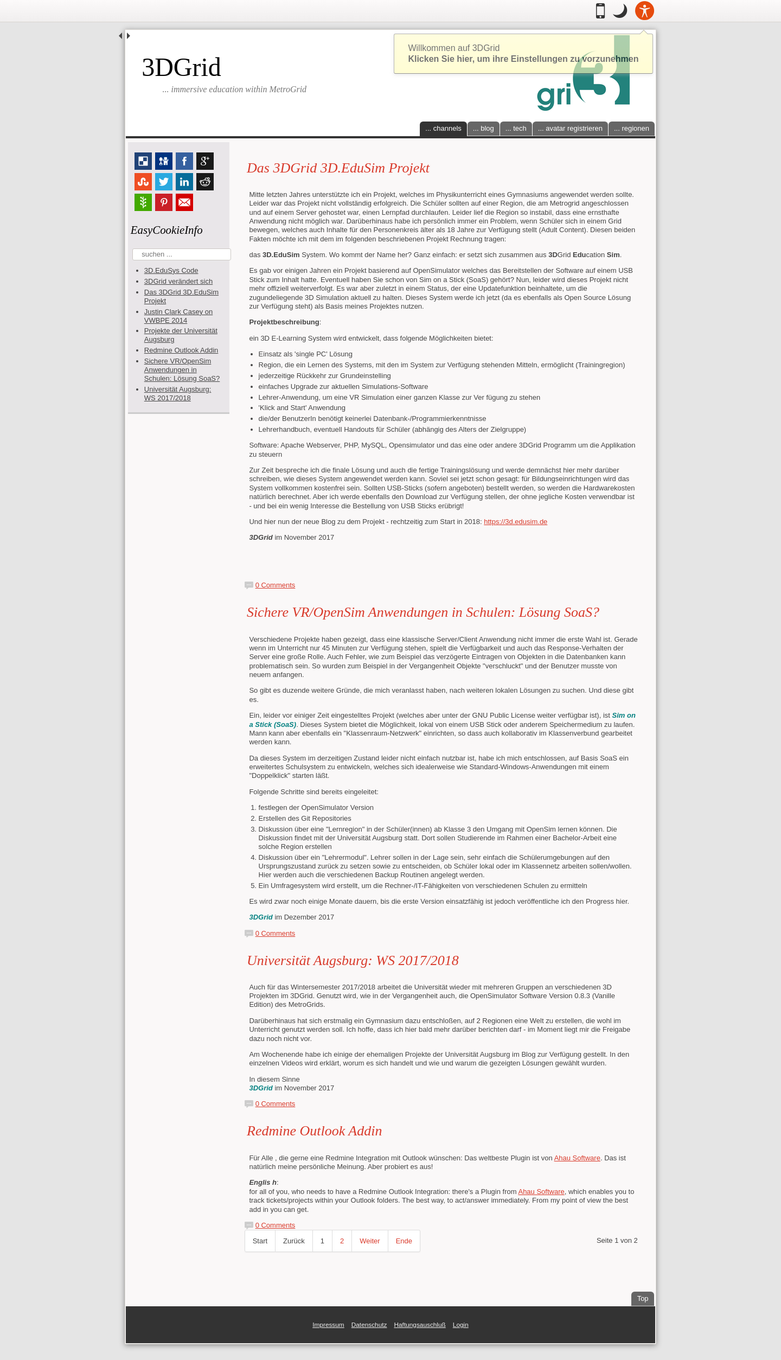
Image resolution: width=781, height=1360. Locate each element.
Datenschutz (369, 1325)
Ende (404, 1241)
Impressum (328, 1325)
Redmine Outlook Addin (181, 350)
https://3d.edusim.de (515, 522)
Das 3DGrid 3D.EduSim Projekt (338, 168)
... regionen (631, 128)
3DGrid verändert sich (178, 281)
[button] (620, 11)
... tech (516, 128)
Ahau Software (577, 1158)
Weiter (370, 1241)
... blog (483, 128)
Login (461, 1325)
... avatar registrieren (570, 128)
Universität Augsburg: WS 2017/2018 (178, 393)
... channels (443, 128)
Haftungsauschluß (419, 1325)
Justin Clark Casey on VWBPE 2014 (178, 316)
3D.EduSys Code (171, 270)
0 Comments (275, 585)
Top (645, 1297)
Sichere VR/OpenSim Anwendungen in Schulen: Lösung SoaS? (182, 369)
